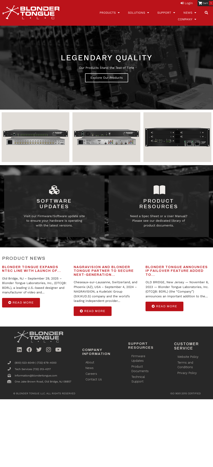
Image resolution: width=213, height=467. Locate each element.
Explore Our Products (106, 78)
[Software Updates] (54, 190)
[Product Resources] (159, 190)
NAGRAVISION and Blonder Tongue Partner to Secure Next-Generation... (104, 270)
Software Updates (54, 203)
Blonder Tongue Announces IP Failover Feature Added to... (177, 270)
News (189, 12)
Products (110, 12)
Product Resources (158, 203)
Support (166, 12)
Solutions (138, 12)
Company (187, 19)
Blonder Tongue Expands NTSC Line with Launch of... (31, 268)
